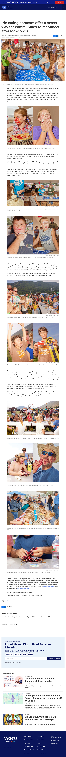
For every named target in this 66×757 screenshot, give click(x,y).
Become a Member (28, 739)
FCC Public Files (41, 746)
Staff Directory (40, 739)
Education (27, 714)
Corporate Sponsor (28, 746)
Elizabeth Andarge (29, 683)
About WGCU (40, 736)
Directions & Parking (55, 740)
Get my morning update (54, 658)
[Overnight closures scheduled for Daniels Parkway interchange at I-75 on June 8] (13, 698)
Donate (60, 2)
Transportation (28, 693)
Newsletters (53, 747)
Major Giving (27, 743)
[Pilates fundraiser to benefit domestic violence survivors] (13, 681)
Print (62, 36)
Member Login (54, 743)
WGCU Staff (27, 703)
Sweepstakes (27, 753)
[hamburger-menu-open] (3, 2)
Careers (39, 743)
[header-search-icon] (47, 2)
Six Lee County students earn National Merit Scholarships (40, 718)
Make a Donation (28, 736)
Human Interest (28, 676)
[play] (4, 7)
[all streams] (64, 7)
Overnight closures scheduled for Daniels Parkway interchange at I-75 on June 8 (43, 698)
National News (10, 600)
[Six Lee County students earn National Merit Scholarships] (13, 719)
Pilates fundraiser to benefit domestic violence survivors (40, 679)
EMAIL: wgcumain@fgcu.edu (56, 737)
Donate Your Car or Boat (29, 749)
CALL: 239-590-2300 (42, 753)
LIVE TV (52, 2)
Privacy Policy (40, 749)
